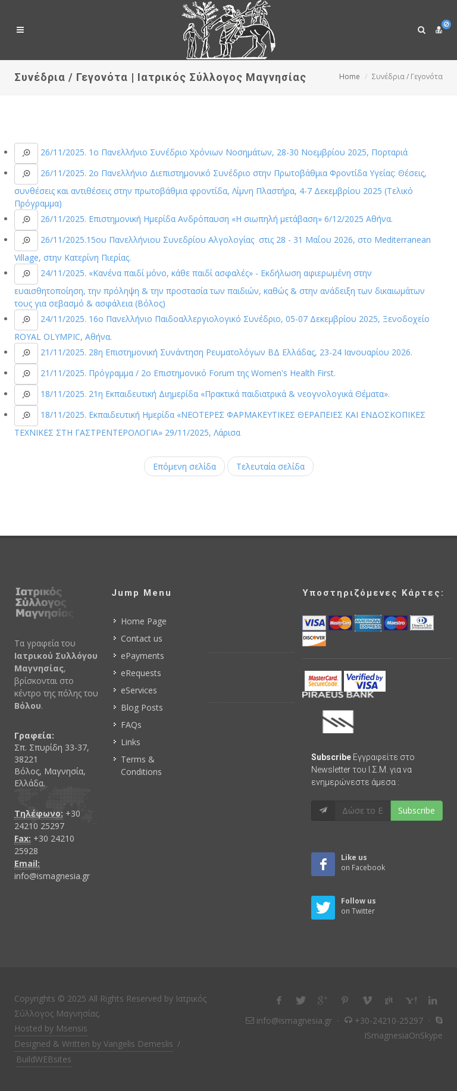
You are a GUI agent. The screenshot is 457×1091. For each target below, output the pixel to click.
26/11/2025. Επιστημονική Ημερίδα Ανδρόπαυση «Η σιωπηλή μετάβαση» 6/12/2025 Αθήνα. (215, 218)
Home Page (144, 621)
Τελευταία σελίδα (270, 466)
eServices (139, 690)
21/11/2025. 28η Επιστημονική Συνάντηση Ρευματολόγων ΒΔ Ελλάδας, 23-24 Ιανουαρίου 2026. (225, 352)
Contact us (141, 638)
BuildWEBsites (43, 1059)
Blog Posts (142, 707)
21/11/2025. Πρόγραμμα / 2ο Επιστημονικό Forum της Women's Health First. (187, 373)
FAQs (131, 724)
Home (349, 76)
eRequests (141, 673)
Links (130, 742)
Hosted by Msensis (50, 1028)
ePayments (142, 655)
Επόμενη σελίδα (184, 466)
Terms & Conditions (141, 765)
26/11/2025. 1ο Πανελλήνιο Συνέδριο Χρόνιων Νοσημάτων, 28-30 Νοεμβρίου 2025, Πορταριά (223, 152)
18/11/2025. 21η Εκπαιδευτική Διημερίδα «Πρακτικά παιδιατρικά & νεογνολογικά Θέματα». (214, 393)
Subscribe (416, 810)
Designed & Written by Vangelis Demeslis (93, 1043)
